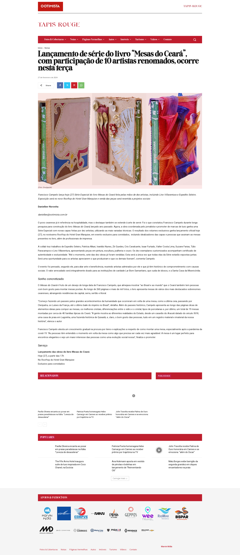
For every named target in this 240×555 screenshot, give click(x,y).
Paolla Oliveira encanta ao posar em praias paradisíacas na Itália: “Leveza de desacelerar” (55, 414)
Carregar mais (120, 478)
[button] (194, 39)
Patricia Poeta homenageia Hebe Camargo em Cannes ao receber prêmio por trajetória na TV (94, 414)
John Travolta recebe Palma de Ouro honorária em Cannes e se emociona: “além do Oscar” (132, 414)
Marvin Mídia (166, 546)
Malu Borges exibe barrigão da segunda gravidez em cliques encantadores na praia (183, 464)
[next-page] (45, 425)
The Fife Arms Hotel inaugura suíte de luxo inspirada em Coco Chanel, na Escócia (70, 464)
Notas (47, 48)
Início (40, 48)
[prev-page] (40, 425)
